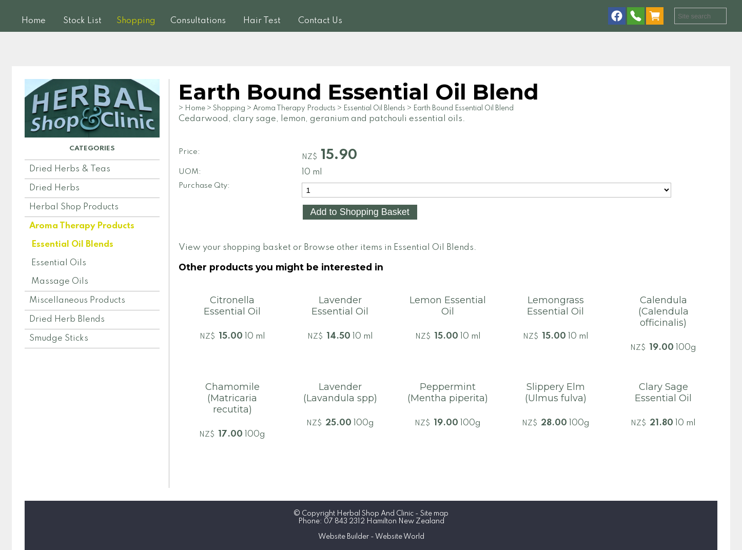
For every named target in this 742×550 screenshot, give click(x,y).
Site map (434, 513)
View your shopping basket (235, 247)
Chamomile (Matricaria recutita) (232, 398)
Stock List (82, 20)
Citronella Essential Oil (232, 305)
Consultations (198, 20)
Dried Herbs (54, 188)
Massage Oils (59, 281)
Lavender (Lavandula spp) (340, 392)
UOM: (190, 172)
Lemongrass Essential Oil (555, 305)
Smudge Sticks (58, 338)
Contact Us (320, 20)
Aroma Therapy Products (81, 226)
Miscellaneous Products (77, 300)
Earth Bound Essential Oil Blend (463, 108)
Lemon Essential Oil (447, 305)
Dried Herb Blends (67, 319)
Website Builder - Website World (371, 536)
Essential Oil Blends (72, 244)
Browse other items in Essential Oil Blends (389, 247)
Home (34, 20)
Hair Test (262, 20)
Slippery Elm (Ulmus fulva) (556, 392)
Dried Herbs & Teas (69, 169)
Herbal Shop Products (74, 207)
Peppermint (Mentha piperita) (447, 392)
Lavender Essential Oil (339, 305)
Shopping (135, 20)
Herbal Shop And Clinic (375, 513)
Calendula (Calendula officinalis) (663, 311)
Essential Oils (58, 263)
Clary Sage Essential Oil (663, 392)
